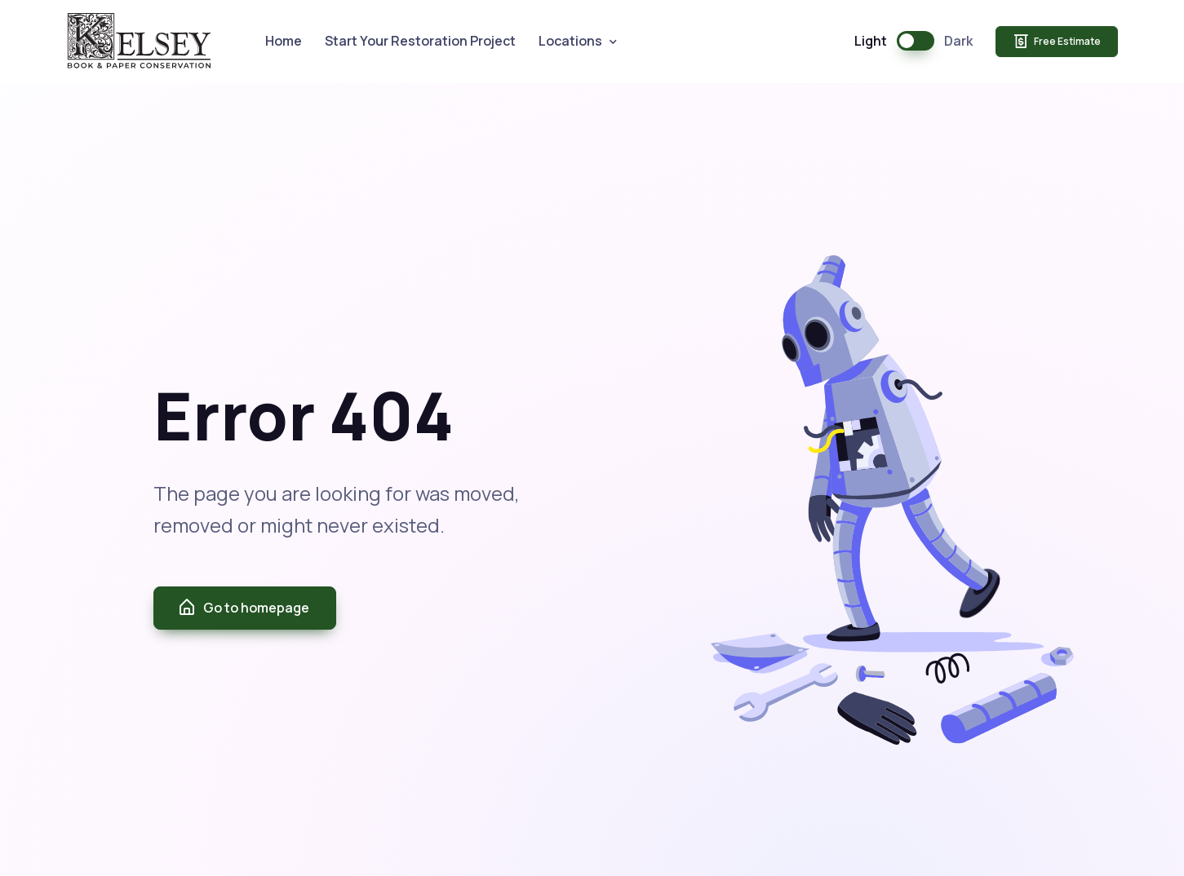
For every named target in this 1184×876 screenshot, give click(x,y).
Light (870, 41)
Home (283, 41)
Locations (570, 41)
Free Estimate (1057, 41)
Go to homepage (243, 607)
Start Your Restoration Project (420, 41)
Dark (958, 41)
